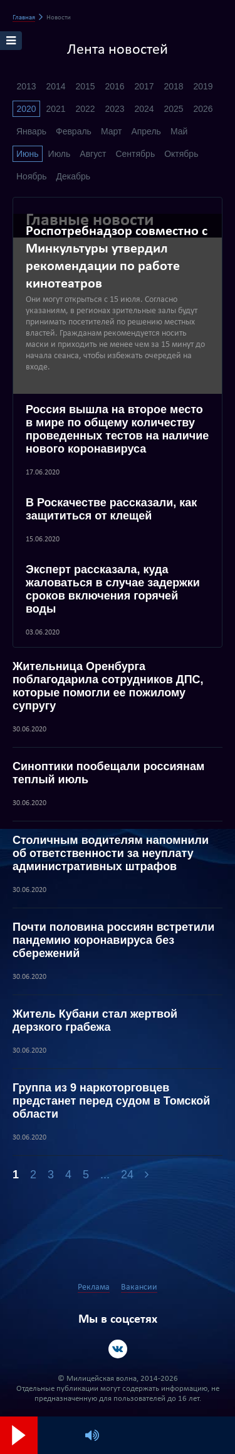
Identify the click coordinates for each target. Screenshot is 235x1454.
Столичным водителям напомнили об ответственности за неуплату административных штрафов (111, 853)
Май (178, 131)
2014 (55, 86)
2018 (173, 86)
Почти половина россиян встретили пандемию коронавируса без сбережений (113, 940)
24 (127, 1174)
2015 (85, 86)
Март (111, 131)
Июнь (27, 154)
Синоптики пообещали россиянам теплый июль (108, 773)
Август (93, 154)
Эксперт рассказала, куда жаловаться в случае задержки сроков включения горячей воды (113, 589)
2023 (114, 109)
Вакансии (139, 1287)
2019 (202, 86)
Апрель (146, 131)
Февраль (73, 131)
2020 (26, 109)
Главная (24, 17)
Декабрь (73, 176)
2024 (144, 109)
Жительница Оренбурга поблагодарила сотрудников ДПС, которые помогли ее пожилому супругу (108, 686)
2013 (26, 86)
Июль (59, 154)
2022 (85, 109)
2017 (144, 86)
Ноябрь (31, 176)
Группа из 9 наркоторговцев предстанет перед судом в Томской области (111, 1100)
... (105, 1174)
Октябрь (181, 154)
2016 (114, 86)
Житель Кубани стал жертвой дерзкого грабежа (95, 1020)
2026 (202, 109)
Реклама (94, 1287)
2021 (55, 109)
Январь (31, 131)
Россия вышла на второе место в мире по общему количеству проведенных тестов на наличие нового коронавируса (117, 429)
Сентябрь (135, 154)
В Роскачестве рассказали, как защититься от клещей (111, 509)
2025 (173, 109)
